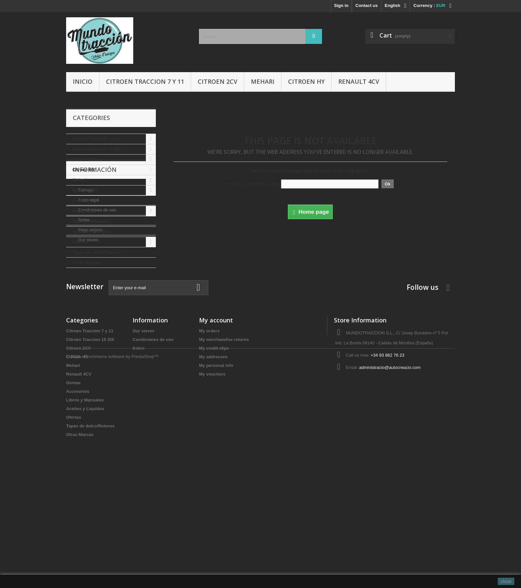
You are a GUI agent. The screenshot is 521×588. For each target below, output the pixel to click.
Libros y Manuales (91, 221)
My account (216, 431)
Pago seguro (90, 345)
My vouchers (212, 485)
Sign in (341, 5)
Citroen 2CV (217, 81)
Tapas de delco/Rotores (96, 252)
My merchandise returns (224, 450)
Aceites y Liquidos (91, 231)
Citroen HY (306, 81)
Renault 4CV (358, 81)
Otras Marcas (86, 262)
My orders (209, 442)
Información (95, 288)
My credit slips (214, 459)
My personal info (216, 476)
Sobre (83, 335)
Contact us (367, 5)
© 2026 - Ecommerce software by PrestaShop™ (112, 569)
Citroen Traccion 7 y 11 (145, 81)
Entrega (85, 305)
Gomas (79, 200)
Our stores (87, 355)
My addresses (213, 468)
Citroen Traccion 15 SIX (96, 149)
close (506, 581)
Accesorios (84, 210)
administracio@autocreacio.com (390, 478)
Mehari (262, 81)
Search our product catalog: (253, 183)
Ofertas (80, 241)
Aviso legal (88, 315)
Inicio (82, 81)
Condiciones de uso (96, 325)
